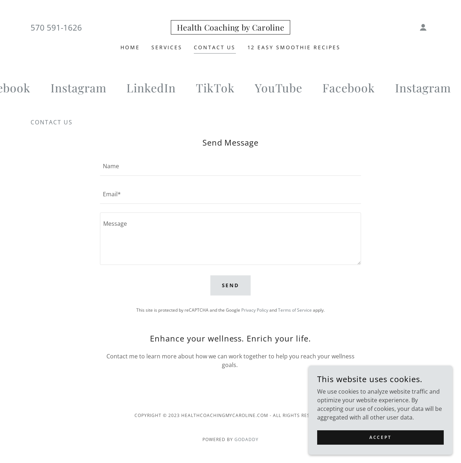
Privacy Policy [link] (254, 310)
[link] (230, 28)
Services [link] (166, 47)
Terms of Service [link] (295, 310)
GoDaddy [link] (246, 439)
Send (230, 285)
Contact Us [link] (215, 47)
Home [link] (130, 47)
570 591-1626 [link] (56, 27)
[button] (423, 27)
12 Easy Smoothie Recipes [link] (294, 47)
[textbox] (230, 166)
